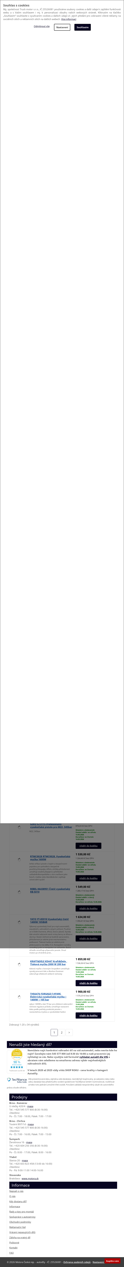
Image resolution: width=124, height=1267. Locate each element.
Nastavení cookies (103, 1262)
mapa (30, 1106)
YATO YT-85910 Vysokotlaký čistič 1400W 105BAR (49, 920)
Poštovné (14, 1242)
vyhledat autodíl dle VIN (93, 1056)
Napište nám (112, 1261)
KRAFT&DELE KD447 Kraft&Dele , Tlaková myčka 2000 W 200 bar (48, 963)
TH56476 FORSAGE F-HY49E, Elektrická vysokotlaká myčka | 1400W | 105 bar (48, 996)
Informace (14, 1206)
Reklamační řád (17, 1226)
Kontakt (13, 1247)
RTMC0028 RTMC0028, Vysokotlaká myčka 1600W (50, 858)
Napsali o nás (16, 1191)
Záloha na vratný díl (19, 1237)
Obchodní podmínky (20, 1221)
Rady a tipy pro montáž (21, 1211)
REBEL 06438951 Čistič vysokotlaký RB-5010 (50, 890)
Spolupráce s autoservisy (22, 1216)
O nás (12, 1196)
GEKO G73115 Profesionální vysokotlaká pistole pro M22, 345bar (51, 825)
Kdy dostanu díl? (18, 1201)
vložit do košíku (88, 845)
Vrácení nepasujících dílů (22, 1232)
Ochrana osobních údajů (77, 1262)
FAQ (11, 1252)
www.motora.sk (30, 1178)
